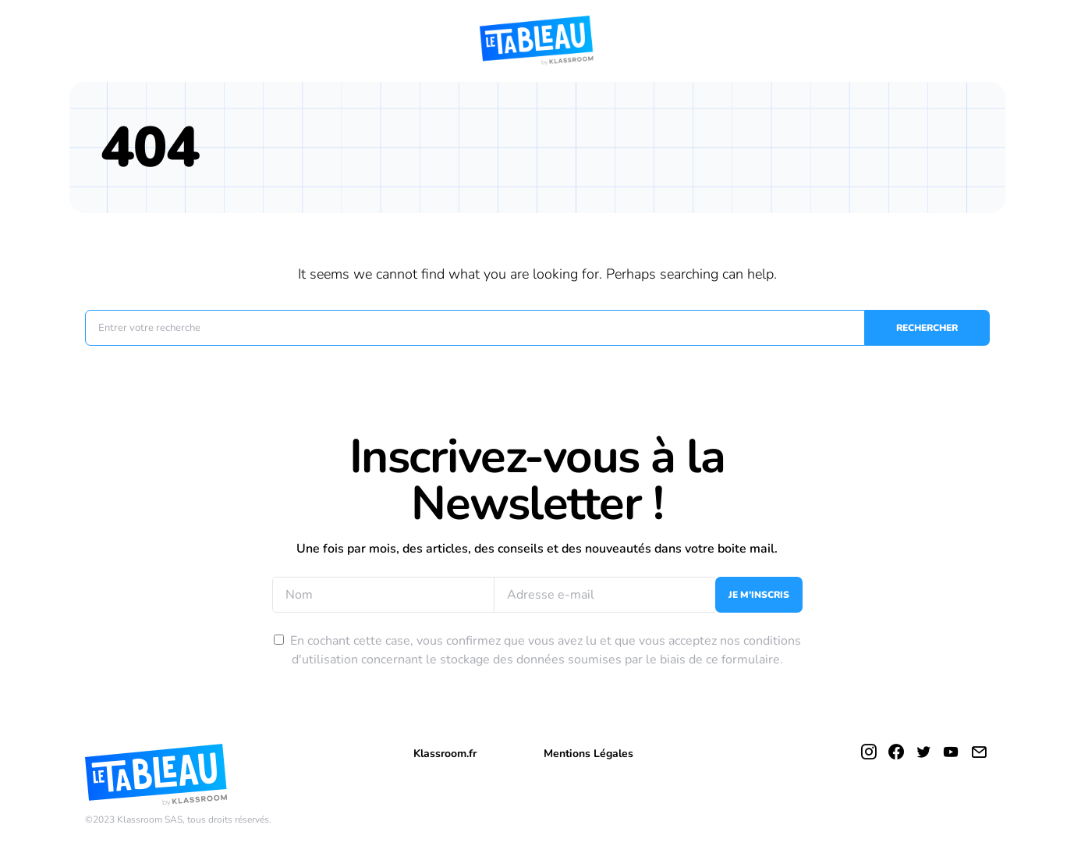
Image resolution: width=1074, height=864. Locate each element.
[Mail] (979, 751)
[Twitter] (923, 751)
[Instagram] (869, 751)
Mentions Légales (588, 753)
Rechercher (927, 328)
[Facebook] (896, 751)
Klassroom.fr (445, 753)
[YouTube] (951, 751)
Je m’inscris (758, 594)
